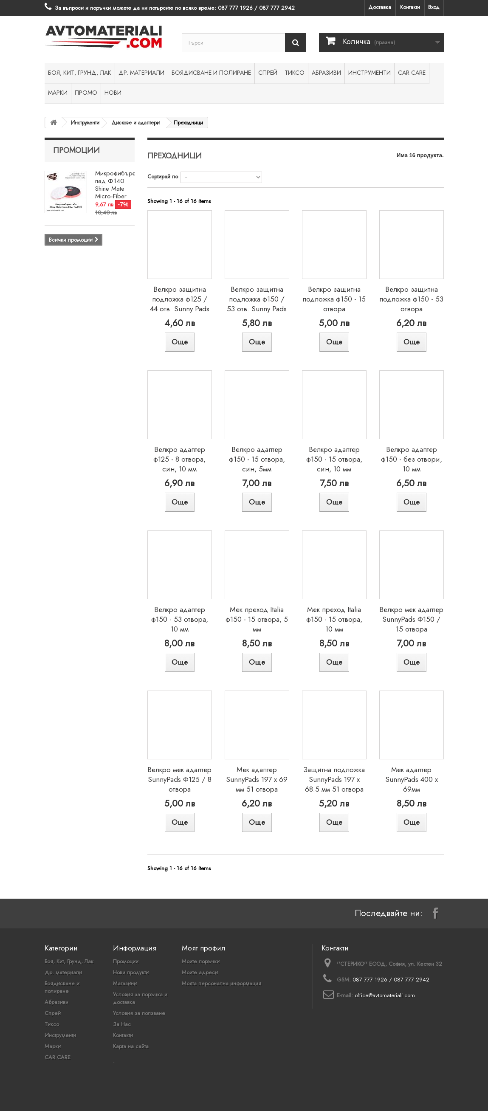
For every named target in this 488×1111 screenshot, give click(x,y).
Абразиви (326, 72)
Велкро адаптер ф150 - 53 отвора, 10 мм (179, 619)
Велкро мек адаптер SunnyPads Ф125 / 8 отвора (179, 779)
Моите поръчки (201, 961)
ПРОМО (86, 92)
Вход (434, 7)
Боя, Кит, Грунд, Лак (79, 72)
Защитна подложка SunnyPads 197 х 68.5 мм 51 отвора (334, 779)
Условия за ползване (139, 1013)
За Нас (122, 1024)
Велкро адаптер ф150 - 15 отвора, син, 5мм (257, 459)
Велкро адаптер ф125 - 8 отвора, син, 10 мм (179, 459)
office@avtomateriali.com (385, 995)
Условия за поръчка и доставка (140, 998)
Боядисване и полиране (211, 72)
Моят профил (203, 948)
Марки (58, 92)
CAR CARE (412, 72)
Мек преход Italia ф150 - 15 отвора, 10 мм (334, 619)
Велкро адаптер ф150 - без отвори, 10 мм (411, 459)
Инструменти (369, 72)
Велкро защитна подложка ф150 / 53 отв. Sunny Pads (257, 299)
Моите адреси (200, 972)
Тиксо (295, 72)
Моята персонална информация (221, 983)
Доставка (379, 7)
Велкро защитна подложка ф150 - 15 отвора (334, 299)
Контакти (410, 7)
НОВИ (112, 92)
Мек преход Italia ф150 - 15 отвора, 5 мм (257, 619)
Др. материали (141, 72)
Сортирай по (162, 176)
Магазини (125, 983)
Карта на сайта (131, 1046)
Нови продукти (131, 972)
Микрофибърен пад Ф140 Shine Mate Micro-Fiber (117, 185)
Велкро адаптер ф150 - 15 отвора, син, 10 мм (334, 459)
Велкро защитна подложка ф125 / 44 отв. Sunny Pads (179, 299)
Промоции (76, 150)
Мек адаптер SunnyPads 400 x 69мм (411, 779)
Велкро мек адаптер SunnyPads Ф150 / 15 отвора (411, 619)
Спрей (267, 72)
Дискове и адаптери (136, 123)
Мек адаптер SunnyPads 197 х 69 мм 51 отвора (257, 779)
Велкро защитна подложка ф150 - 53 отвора (411, 299)
